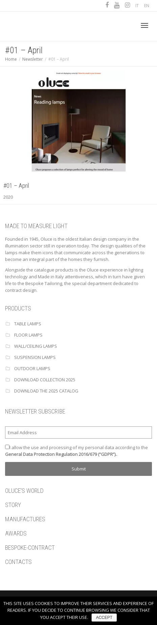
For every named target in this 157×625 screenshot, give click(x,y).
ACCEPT (104, 617)
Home (11, 59)
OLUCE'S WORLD (24, 490)
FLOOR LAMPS (28, 335)
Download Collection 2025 (44, 380)
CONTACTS (18, 561)
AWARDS (16, 533)
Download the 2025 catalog (46, 391)
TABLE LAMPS (27, 324)
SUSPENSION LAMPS (35, 357)
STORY (13, 504)
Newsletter (32, 59)
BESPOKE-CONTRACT (30, 547)
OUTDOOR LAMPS (32, 368)
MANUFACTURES (25, 519)
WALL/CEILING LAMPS (35, 346)
